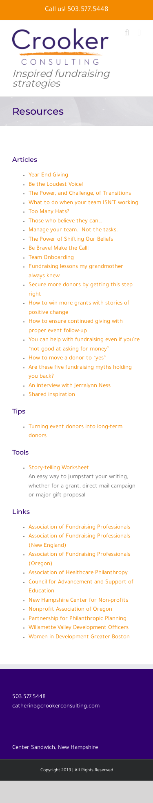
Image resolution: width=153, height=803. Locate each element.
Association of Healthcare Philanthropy (78, 573)
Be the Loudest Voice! (56, 185)
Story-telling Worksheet (59, 468)
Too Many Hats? (49, 212)
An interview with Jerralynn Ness (70, 386)
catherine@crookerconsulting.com (56, 706)
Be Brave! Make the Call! (59, 249)
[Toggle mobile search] (127, 32)
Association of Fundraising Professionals (79, 527)
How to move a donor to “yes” (67, 358)
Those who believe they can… (65, 221)
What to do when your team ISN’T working (83, 203)
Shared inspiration (52, 395)
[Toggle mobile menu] (139, 32)
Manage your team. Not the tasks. (73, 230)
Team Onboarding (51, 258)
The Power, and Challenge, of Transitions (80, 194)
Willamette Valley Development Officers (79, 628)
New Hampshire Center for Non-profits (78, 601)
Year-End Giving (48, 175)
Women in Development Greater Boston (79, 637)
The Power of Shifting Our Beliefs (71, 240)
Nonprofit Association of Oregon (70, 610)
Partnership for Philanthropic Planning (77, 619)
